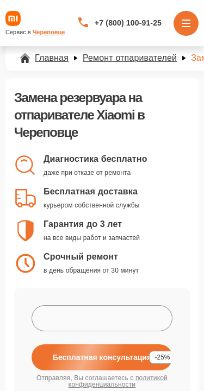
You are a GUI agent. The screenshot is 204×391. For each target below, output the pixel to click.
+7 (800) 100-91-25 (128, 22)
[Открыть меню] (186, 23)
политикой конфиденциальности (118, 381)
